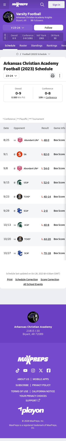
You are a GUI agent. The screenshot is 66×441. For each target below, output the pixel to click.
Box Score (59, 140)
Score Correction (50, 279)
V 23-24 (17, 27)
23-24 (11, 75)
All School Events (33, 284)
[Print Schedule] (52, 75)
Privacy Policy (41, 385)
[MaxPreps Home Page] (17, 54)
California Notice (43, 391)
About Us (23, 379)
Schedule (10, 45)
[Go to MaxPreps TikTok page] (17, 370)
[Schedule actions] (59, 75)
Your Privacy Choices (33, 395)
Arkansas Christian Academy (33, 320)
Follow (48, 27)
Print (9, 279)
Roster (23, 45)
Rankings (52, 45)
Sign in (56, 4)
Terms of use (19, 391)
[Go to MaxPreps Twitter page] (41, 370)
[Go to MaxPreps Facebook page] (48, 370)
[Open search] (42, 4)
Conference (51, 97)
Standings (36, 45)
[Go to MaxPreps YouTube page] (25, 370)
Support (33, 400)
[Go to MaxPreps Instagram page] (33, 370)
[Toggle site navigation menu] (4, 4)
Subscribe (22, 385)
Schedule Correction (26, 279)
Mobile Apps (41, 379)
